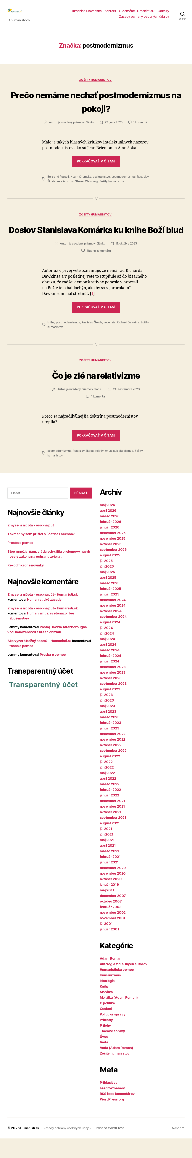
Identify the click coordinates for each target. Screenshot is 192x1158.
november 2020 (113, 893)
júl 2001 (106, 943)
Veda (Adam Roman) (116, 1067)
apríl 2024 (108, 664)
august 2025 (110, 575)
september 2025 (113, 569)
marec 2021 (109, 871)
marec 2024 (110, 670)
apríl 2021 (108, 865)
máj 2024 (107, 658)
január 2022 (109, 815)
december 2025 (113, 552)
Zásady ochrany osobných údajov (144, 19)
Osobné (106, 1028)
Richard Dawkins (130, 342)
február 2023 (110, 742)
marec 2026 (110, 536)
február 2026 (110, 541)
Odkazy (163, 14)
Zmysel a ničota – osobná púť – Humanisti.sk (42, 614)
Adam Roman (110, 978)
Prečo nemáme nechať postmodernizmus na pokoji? (96, 107)
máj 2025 (107, 591)
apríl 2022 (108, 798)
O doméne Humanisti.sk (137, 14)
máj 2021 (107, 859)
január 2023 (109, 748)
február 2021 (110, 876)
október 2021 (110, 831)
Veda (104, 1062)
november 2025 (113, 558)
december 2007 (113, 915)
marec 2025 (110, 603)
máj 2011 (107, 910)
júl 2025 (106, 580)
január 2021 (109, 882)
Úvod (104, 1056)
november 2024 (113, 625)
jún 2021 (106, 854)
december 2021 (112, 820)
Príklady (106, 1039)
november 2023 (113, 692)
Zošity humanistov (96, 86)
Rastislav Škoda (58, 187)
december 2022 (113, 753)
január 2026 (109, 547)
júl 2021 (106, 848)
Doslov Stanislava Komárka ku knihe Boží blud (96, 242)
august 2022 (110, 776)
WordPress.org (112, 1119)
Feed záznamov (112, 1108)
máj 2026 (107, 524)
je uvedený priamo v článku (75, 128)
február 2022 (110, 809)
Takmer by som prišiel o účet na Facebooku (42, 553)
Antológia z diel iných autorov (123, 984)
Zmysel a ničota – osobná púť (30, 545)
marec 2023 (110, 737)
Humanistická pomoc (117, 989)
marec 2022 (109, 804)
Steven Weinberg (100, 187)
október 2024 (111, 630)
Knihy (104, 1006)
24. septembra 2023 (127, 409)
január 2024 (109, 681)
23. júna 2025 (113, 128)
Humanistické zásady (44, 619)
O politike (107, 1023)
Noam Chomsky (82, 183)
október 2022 (110, 764)
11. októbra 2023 (126, 263)
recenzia (111, 342)
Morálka (106, 1011)
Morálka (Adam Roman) (119, 1017)
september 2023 (113, 703)
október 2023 (111, 697)
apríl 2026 (108, 530)
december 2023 (113, 686)
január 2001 (109, 949)
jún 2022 (107, 787)
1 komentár (141, 128)
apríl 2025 (108, 597)
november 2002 (113, 932)
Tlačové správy (112, 1050)
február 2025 (110, 608)
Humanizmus (110, 995)
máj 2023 (107, 725)
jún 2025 (107, 586)
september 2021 (113, 837)
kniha (51, 342)
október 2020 (111, 898)
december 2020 (113, 887)
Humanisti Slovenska (86, 14)
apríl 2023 (108, 731)
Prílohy (105, 1045)
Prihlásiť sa (108, 1102)
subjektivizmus (125, 470)
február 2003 (111, 926)
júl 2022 (106, 781)
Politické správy (113, 1034)
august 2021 (110, 843)
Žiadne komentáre (98, 270)
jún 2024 (107, 653)
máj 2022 (107, 792)
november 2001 (112, 938)
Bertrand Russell (58, 183)
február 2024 (110, 675)
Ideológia (107, 1000)
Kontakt (110, 14)
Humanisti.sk (30, 1147)
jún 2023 (107, 720)
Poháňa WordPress (115, 1147)
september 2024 (113, 636)
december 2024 (113, 619)
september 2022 (113, 770)
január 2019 (109, 904)
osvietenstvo (103, 183)
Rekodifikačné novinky (25, 585)
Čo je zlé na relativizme (96, 394)
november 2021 (112, 826)
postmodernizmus (126, 183)
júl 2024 (106, 647)
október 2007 (111, 921)
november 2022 (112, 759)
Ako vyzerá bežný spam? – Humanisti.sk (39, 660)
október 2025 (111, 564)
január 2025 (109, 614)
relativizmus (78, 187)
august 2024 (110, 642)
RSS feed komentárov (117, 1113)
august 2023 (110, 709)
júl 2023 (106, 714)
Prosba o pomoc (20, 562)
